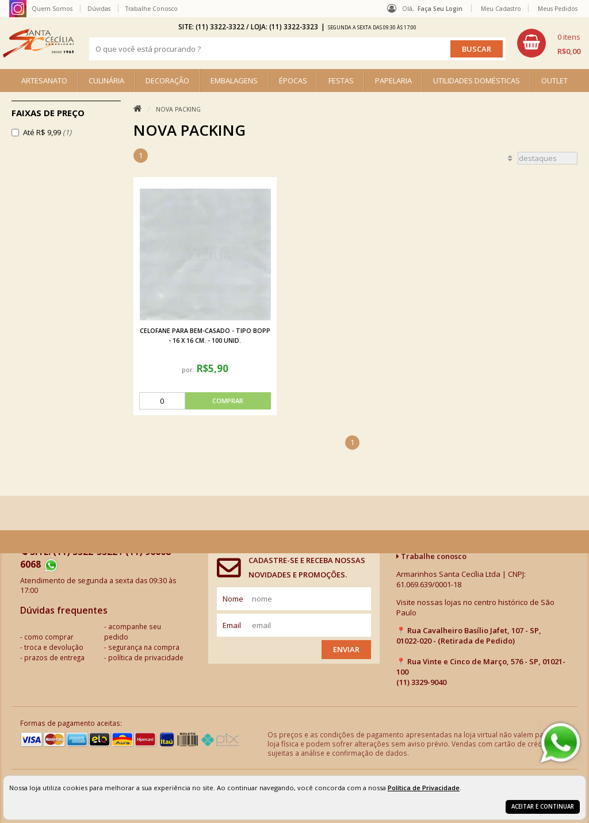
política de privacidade (145, 657)
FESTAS (341, 80)
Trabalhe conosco (431, 556)
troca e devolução (53, 647)
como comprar (49, 636)
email (232, 625)
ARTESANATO (44, 80)
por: (189, 369)
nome (233, 599)
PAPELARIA (393, 80)
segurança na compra (143, 647)
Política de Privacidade (424, 787)
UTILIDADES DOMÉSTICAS (476, 80)
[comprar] (205, 400)
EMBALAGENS (234, 80)
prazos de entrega (54, 657)
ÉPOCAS (293, 80)
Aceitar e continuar (542, 806)
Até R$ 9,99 (47, 132)
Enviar (346, 649)
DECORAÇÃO (167, 80)
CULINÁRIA (106, 80)
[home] (38, 43)
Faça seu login (440, 9)
